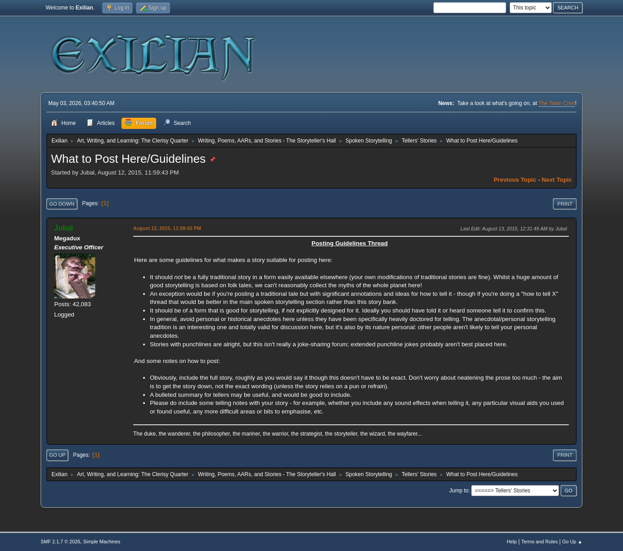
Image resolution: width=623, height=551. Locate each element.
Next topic (557, 179)
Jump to (459, 490)
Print (564, 204)
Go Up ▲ (572, 541)
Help (512, 541)
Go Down (61, 204)
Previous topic (514, 179)
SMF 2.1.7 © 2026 (60, 541)
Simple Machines (101, 541)
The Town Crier (557, 103)
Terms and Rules (539, 541)
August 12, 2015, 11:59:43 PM (167, 228)
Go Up (57, 455)
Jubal (63, 228)
